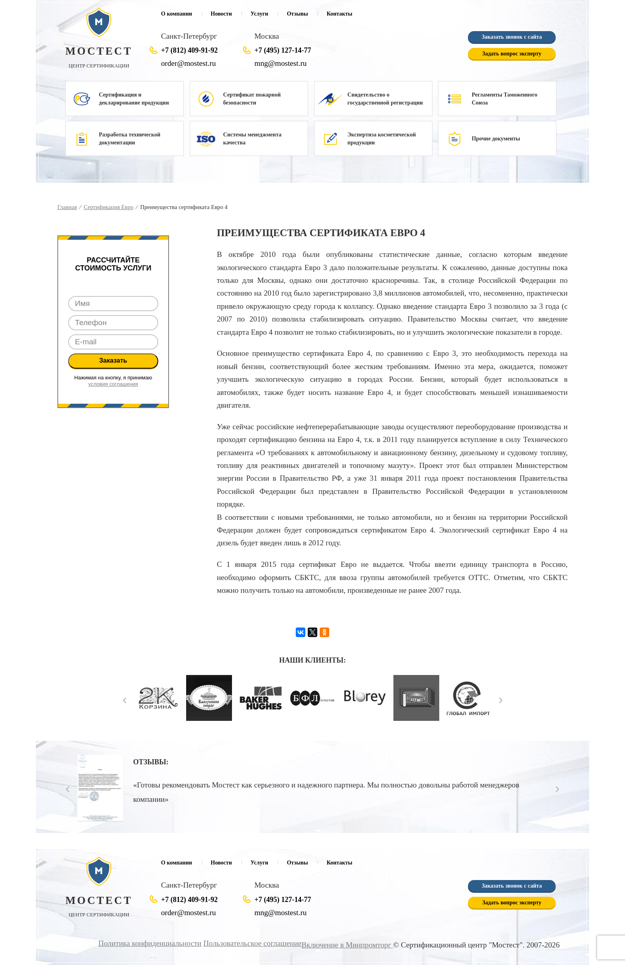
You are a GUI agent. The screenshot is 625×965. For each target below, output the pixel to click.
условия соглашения (113, 384)
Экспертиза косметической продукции (382, 139)
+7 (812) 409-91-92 (189, 50)
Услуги (259, 14)
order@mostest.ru (188, 63)
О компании (176, 14)
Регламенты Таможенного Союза (504, 99)
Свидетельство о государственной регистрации (385, 99)
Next (501, 700)
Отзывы (297, 14)
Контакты (339, 14)
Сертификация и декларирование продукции (134, 99)
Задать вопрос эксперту (511, 54)
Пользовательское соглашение (252, 943)
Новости (221, 14)
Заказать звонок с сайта (512, 37)
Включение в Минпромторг (347, 945)
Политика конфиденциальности (150, 943)
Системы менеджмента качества (252, 139)
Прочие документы (496, 139)
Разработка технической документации (129, 139)
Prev (124, 700)
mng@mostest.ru (280, 63)
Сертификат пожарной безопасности (252, 99)
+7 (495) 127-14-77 (282, 50)
